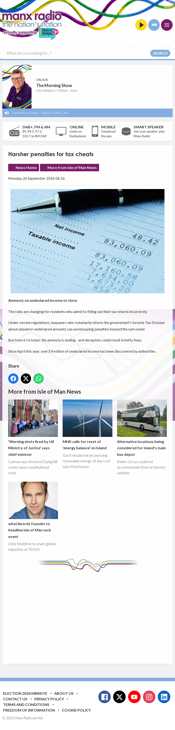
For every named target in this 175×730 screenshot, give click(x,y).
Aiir (40, 718)
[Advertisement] (91, 614)
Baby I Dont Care (55, 112)
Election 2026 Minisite (25, 693)
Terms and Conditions (26, 704)
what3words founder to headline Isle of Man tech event (33, 510)
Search (160, 53)
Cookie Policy (76, 710)
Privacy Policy (49, 699)
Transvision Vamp (24, 112)
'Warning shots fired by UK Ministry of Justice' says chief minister (33, 428)
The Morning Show (54, 85)
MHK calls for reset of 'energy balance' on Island (87, 425)
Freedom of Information (29, 710)
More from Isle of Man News (72, 167)
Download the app (108, 134)
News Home (26, 167)
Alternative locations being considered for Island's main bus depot (142, 428)
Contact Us (15, 699)
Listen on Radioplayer (78, 134)
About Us (64, 693)
